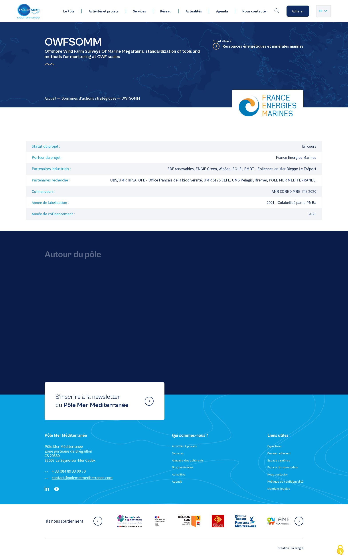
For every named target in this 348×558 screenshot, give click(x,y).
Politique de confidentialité (285, 481)
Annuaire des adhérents (188, 460)
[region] (174, 98)
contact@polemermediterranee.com (82, 477)
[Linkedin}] (47, 489)
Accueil (50, 98)
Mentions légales (278, 489)
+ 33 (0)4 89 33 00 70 (69, 471)
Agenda (222, 11)
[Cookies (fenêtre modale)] (340, 550)
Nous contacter (254, 11)
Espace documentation (282, 467)
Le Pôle (68, 11)
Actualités (194, 11)
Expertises (274, 446)
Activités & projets (184, 446)
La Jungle (297, 548)
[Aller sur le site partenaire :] (129, 521)
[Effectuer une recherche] (276, 11)
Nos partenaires (182, 467)
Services (139, 11)
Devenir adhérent (279, 453)
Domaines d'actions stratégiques (88, 98)
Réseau (165, 11)
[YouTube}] (56, 489)
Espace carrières (278, 460)
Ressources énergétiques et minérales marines (263, 46)
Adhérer (298, 11)
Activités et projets (104, 11)
